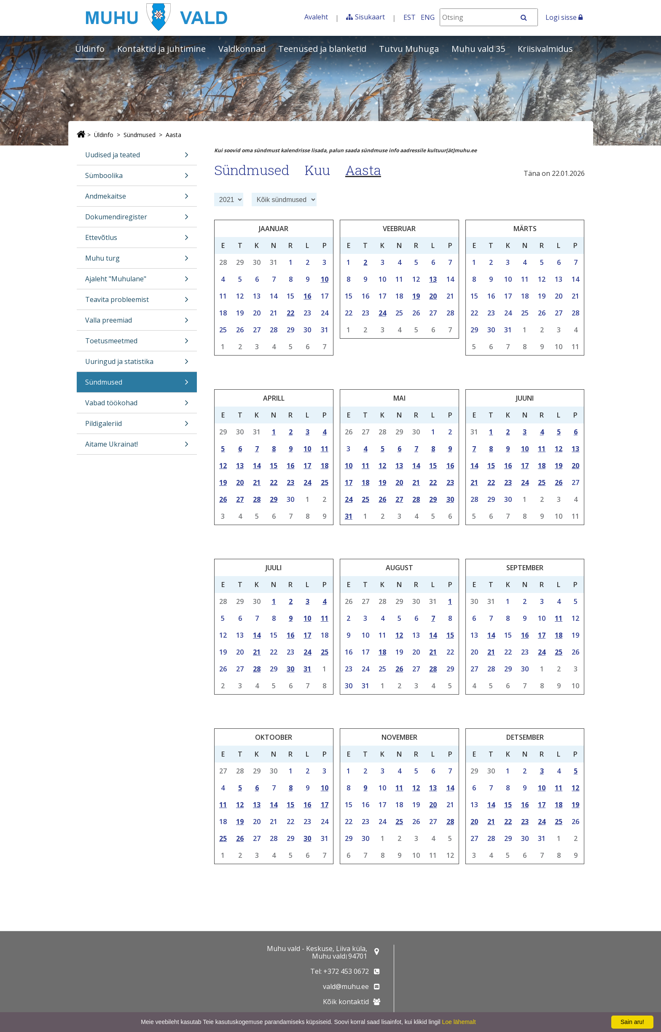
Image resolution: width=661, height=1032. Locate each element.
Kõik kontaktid (346, 1001)
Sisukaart (370, 17)
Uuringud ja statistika (137, 364)
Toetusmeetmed (137, 343)
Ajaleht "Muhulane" (137, 281)
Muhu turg (137, 260)
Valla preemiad (137, 322)
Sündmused (140, 135)
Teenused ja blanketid (322, 48)
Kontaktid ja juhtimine (161, 48)
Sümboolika (137, 178)
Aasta (173, 135)
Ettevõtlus (137, 240)
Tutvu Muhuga (409, 48)
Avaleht (316, 17)
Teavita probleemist (137, 302)
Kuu (317, 170)
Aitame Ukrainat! (137, 446)
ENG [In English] (428, 17)
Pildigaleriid (137, 426)
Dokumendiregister (137, 219)
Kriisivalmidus (545, 48)
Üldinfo (90, 48)
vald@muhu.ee (346, 986)
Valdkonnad (242, 48)
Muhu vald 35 (478, 48)
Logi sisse (564, 17)
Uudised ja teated (137, 157)
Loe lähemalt (459, 1022)
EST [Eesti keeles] (409, 17)
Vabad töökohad (137, 405)
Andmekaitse (137, 198)
